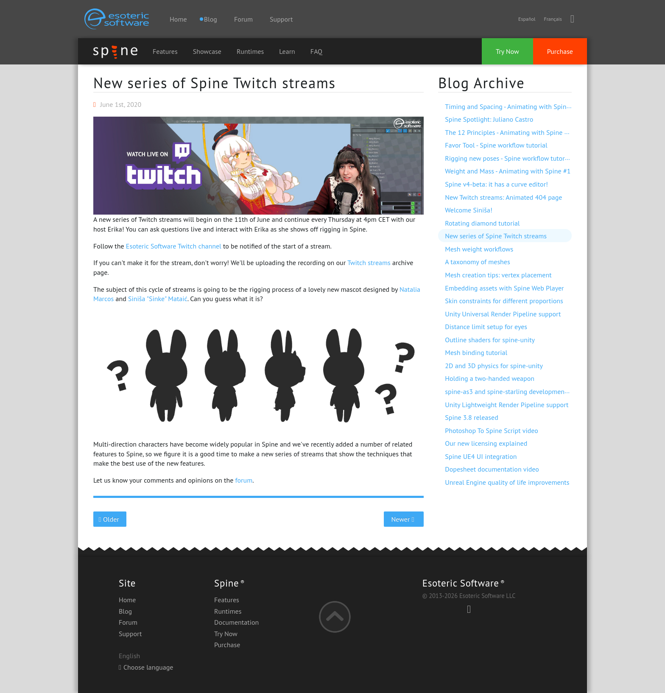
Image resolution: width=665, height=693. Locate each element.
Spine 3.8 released (471, 417)
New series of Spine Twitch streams (214, 82)
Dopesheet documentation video (492, 469)
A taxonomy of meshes (477, 261)
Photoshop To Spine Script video (491, 430)
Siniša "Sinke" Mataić (157, 298)
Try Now (507, 51)
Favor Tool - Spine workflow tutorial (496, 145)
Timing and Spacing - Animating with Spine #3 (512, 106)
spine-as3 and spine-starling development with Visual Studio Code (541, 391)
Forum (243, 19)
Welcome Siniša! (468, 210)
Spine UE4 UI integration (481, 456)
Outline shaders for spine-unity (490, 339)
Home (178, 19)
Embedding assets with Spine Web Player (504, 288)
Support (281, 19)
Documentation (236, 622)
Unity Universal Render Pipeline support (503, 314)
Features (165, 51)
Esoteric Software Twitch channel (173, 246)
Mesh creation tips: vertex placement (498, 275)
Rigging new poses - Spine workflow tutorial (508, 158)
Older (110, 519)
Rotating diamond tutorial (482, 223)
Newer (403, 519)
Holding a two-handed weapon (489, 378)
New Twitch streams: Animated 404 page (503, 197)
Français (553, 19)
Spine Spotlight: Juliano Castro (489, 119)
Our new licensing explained (486, 443)
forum (244, 480)
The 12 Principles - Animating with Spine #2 (508, 132)
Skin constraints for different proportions (504, 300)
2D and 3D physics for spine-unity (494, 365)
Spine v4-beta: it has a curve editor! (496, 184)
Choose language (146, 667)
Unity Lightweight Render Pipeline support (506, 404)
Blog (125, 611)
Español (526, 19)
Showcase (207, 51)
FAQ (316, 51)
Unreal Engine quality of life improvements (507, 482)
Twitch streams (369, 262)
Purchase (560, 51)
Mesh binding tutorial (476, 352)
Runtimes (250, 51)
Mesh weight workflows (479, 249)
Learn (287, 51)
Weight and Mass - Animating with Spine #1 (507, 171)
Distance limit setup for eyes (486, 326)
